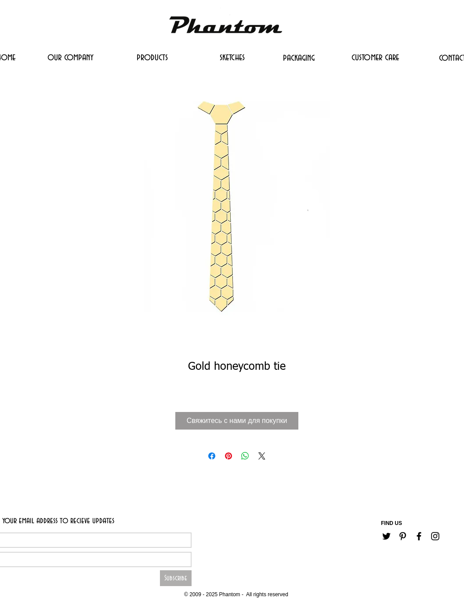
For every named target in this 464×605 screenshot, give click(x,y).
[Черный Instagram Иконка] (435, 536)
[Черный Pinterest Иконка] (402, 536)
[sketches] (232, 57)
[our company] (70, 57)
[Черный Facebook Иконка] (418, 536)
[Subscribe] (176, 578)
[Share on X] (262, 456)
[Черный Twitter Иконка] (386, 536)
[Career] (207, 581)
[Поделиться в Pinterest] (228, 456)
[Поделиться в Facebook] (212, 456)
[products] (152, 57)
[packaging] (298, 57)
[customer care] (375, 57)
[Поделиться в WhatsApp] (245, 456)
